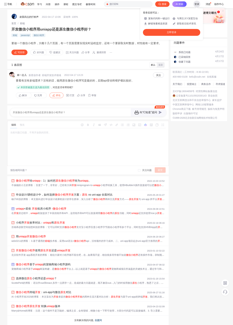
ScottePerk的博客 (20, 283)
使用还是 (43, 250)
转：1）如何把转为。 (53, 180)
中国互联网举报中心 (183, 104)
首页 (13, 23)
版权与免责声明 (216, 109)
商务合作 (206, 84)
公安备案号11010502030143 (191, 95)
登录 (196, 4)
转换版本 (38, 306)
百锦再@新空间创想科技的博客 (28, 227)
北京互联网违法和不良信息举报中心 (192, 100)
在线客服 (211, 76)
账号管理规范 (199, 109)
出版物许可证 (191, 113)
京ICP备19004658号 (183, 91)
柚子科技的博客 (19, 199)
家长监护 (217, 100)
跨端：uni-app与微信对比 (43, 292)
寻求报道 (220, 84)
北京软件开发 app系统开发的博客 (29, 255)
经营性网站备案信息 (206, 91)
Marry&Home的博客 (22, 310)
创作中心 (219, 4)
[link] (13, 23)
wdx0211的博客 (19, 241)
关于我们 (177, 84)
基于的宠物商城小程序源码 (43, 264)
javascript (25, 35)
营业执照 (212, 95)
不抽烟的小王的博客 (22, 185)
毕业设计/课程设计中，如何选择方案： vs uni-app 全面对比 (64, 194)
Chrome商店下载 (182, 109)
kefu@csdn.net (197, 76)
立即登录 (171, 32)
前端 (22, 23)
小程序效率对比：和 (40, 222)
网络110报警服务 (204, 104)
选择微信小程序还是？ (36, 278)
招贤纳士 (191, 84)
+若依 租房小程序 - (41, 208)
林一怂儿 (22, 75)
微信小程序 (39, 35)
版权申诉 (177, 113)
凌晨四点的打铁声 (29, 17)
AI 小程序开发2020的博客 (25, 296)
